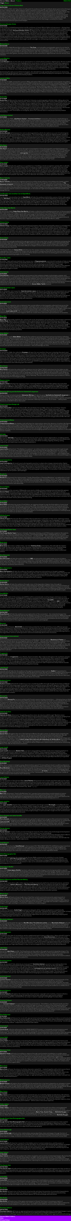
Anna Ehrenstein (49, 937)
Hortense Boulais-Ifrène (21, 30)
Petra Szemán (4, 819)
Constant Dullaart (9, 1004)
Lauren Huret (4, 1143)
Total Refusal (19, 846)
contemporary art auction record (45, 968)
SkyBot (53, 671)
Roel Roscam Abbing (31, 884)
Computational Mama (7, 423)
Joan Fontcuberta (6, 463)
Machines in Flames (57, 640)
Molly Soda (3, 546)
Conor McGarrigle (6, 1133)
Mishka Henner (5, 1083)
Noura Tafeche (5, 181)
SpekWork (26, 197)
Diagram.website (40, 261)
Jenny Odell (4, 1041)
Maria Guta (3, 1069)
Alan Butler (3, 1201)
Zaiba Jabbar (4, 1108)
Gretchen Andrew (39, 964)
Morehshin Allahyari (58, 923)
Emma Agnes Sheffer (14, 870)
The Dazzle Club (5, 1169)
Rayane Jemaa (5, 384)
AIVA (58, 601)
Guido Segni (18, 910)
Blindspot (7, 199)
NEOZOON (18, 627)
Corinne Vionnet (5, 980)
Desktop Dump (36, 546)
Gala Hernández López (28, 291)
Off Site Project (5, 519)
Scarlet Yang (48, 1112)
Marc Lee (3, 793)
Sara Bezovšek (5, 559)
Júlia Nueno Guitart (20, 119)
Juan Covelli (4, 751)
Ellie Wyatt (3, 149)
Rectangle (52, 805)
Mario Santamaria (6, 571)
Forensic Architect (34, 119)
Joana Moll (3, 1180)
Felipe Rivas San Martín (20, 211)
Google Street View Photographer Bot (12, 1122)
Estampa (25, 352)
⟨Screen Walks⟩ (5, 1)
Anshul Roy (3, 100)
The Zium (33, 47)
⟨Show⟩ (6, 3)
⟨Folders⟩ (18, 1)
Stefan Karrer (4, 584)
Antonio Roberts (5, 994)
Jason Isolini (4, 449)
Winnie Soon (4, 897)
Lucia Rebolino (5, 62)
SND (31, 559)
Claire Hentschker (6, 408)
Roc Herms (3, 1191)
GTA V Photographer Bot (18, 859)
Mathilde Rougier (61, 1112)
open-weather (8, 805)
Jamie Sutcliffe (5, 822)
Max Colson (3, 1095)
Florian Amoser (5, 832)
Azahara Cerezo (5, 684)
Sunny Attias (18, 250)
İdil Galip (11, 438)
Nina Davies (4, 369)
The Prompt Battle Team (8, 533)
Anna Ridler (3, 504)
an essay (45, 771)
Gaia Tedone (4, 1156)
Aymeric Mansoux (16, 884)
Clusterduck (4, 1029)
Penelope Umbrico (6, 1211)
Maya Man (3, 320)
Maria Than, (40, 1112)
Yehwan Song (4, 226)
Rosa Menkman (5, 768)
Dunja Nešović (4, 614)
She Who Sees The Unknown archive (35, 923)
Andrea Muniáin (5, 133)
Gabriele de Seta (5, 715)
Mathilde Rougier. (62, 1115)
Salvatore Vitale (5, 1054)
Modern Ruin (20, 751)
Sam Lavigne (4, 166)
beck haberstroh (11, 311)
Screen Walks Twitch (38, 284)
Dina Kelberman (5, 1018)
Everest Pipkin (4, 492)
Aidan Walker (17, 337)
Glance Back (4, 321)
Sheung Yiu (11, 699)
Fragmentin (14, 657)
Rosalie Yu (3, 477)
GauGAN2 (50, 600)
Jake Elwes (10, 951)
